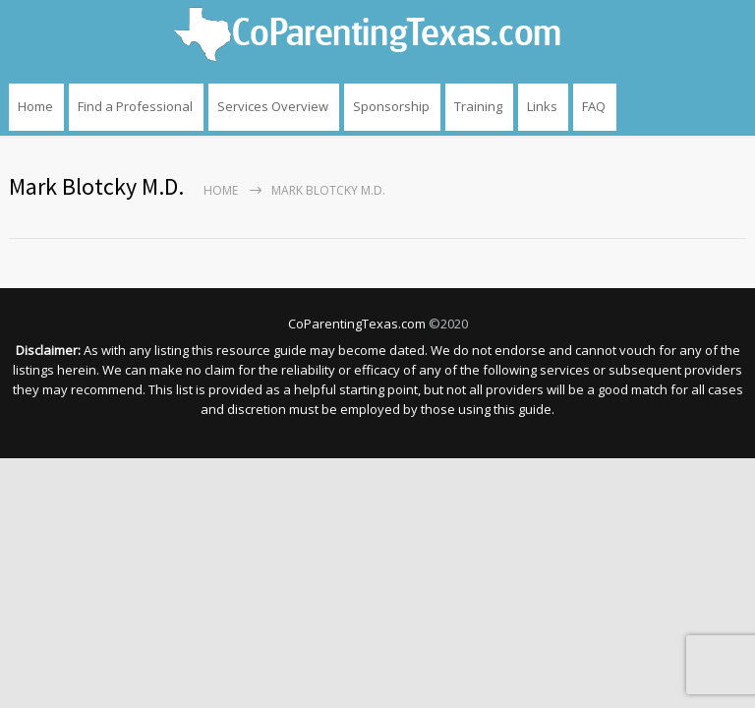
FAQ (594, 106)
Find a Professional (135, 106)
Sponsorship (391, 106)
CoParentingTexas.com (357, 323)
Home (35, 106)
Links (542, 106)
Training (478, 106)
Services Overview (272, 106)
